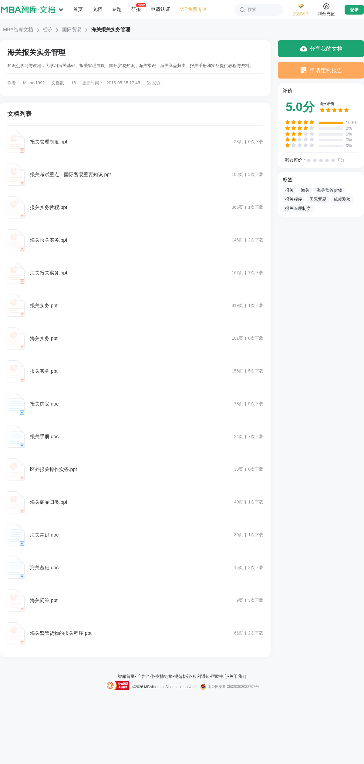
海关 (305, 190)
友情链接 (164, 676)
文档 (97, 9)
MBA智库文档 (18, 29)
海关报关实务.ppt (48, 240)
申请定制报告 (321, 70)
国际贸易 (72, 29)
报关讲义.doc (44, 403)
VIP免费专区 (193, 9)
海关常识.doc (44, 534)
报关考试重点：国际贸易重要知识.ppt (70, 174)
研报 (136, 9)
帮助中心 (219, 676)
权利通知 (201, 676)
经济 (47, 29)
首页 (78, 9)
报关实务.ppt (44, 305)
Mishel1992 (34, 82)
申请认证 (160, 9)
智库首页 (126, 676)
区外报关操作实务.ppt (53, 469)
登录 (354, 9)
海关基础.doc (44, 567)
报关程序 (293, 199)
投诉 (153, 82)
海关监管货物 (329, 190)
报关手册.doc (44, 436)
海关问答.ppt (44, 600)
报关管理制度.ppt (48, 141)
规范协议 (182, 676)
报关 (289, 190)
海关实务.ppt (44, 338)
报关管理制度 (298, 208)
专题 (117, 9)
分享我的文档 (321, 48)
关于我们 (237, 676)
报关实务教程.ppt (48, 207)
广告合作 (145, 676)
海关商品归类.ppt (48, 502)
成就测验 (342, 199)
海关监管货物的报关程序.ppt (61, 633)
